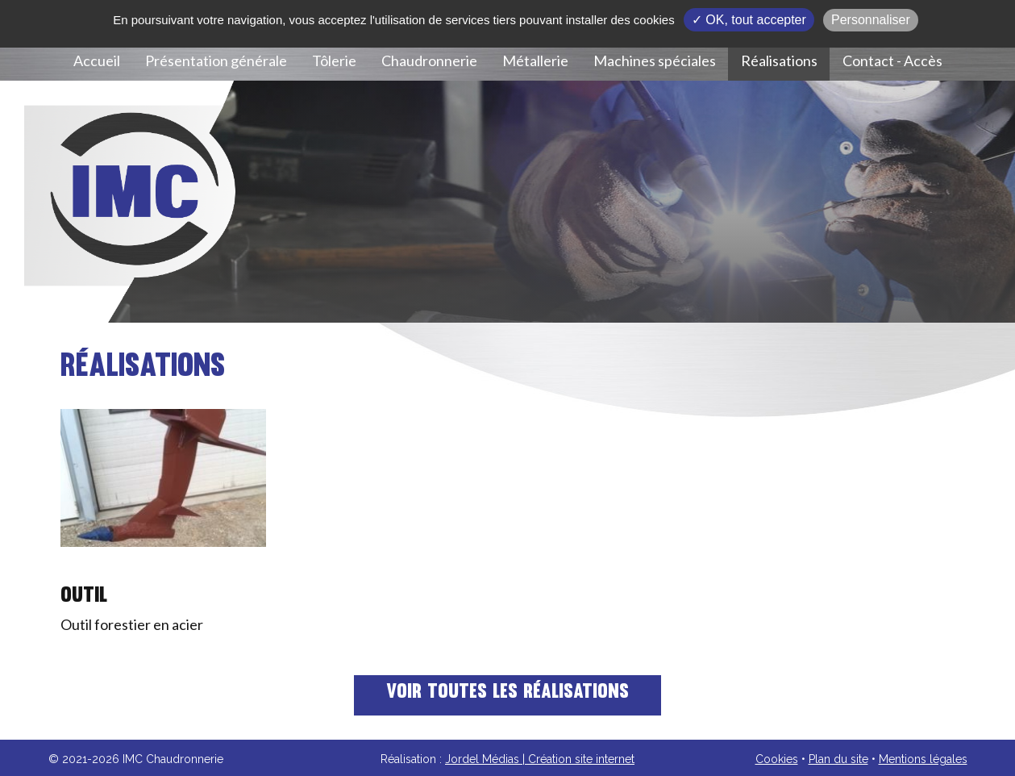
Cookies (776, 759)
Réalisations (779, 60)
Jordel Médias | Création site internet (539, 759)
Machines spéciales (654, 60)
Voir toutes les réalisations (507, 693)
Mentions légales (923, 759)
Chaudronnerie (429, 60)
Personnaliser (870, 20)
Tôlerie (334, 60)
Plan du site (838, 759)
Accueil (96, 60)
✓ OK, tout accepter (749, 20)
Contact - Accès (892, 60)
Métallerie (535, 60)
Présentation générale (216, 60)
